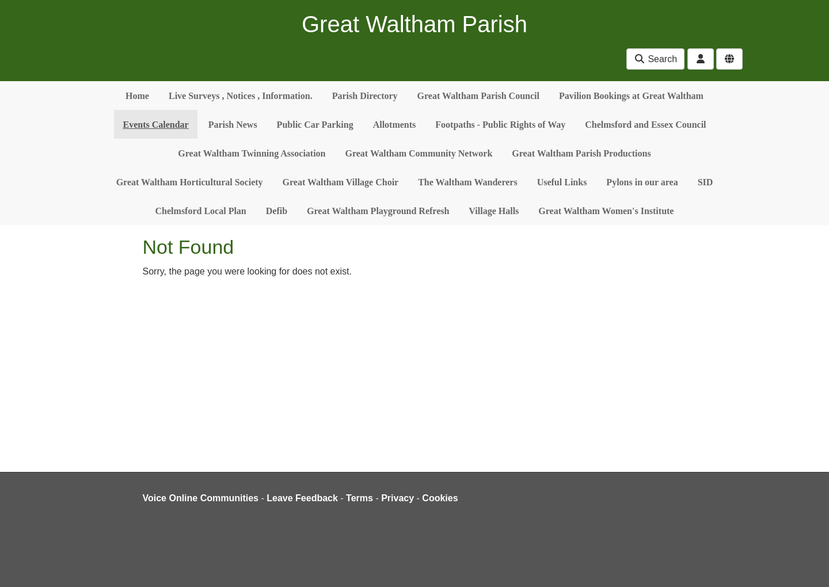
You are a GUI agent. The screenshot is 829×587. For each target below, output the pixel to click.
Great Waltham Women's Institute (606, 211)
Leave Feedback (302, 498)
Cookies (440, 498)
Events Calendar (155, 124)
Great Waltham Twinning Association (251, 153)
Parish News (232, 124)
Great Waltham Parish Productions (581, 153)
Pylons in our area (642, 182)
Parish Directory (365, 96)
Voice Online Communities (201, 498)
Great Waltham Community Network (419, 153)
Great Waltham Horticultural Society (189, 182)
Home (137, 96)
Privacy (397, 498)
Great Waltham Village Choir (341, 182)
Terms (359, 498)
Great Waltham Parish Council (478, 96)
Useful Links (562, 182)
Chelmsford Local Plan (200, 211)
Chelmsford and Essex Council (645, 124)
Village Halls (494, 211)
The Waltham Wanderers (467, 182)
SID (705, 182)
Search (655, 59)
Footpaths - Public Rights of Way (500, 124)
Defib (276, 211)
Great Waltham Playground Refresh (378, 211)
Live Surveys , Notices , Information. (241, 96)
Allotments (394, 124)
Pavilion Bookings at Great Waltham (631, 96)
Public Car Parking (315, 124)
